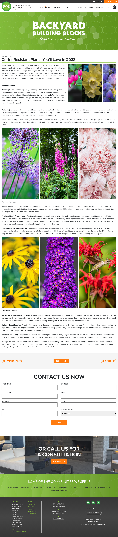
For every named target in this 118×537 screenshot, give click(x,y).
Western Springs (59, 490)
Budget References (19, 532)
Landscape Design (17, 504)
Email (63, 392)
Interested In (67, 410)
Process (80, 7)
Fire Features (16, 521)
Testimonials (32, 514)
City (3, 410)
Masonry (14, 515)
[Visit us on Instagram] (98, 1)
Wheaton (87, 487)
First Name (6, 384)
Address (5, 401)
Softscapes (15, 510)
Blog (108, 7)
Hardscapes (15, 508)
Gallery (69, 7)
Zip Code (64, 384)
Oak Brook (75, 487)
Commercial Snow (17, 527)
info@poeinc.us (58, 519)
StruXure (31, 504)
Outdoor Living (16, 506)
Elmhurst (25, 487)
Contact (99, 7)
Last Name (6, 392)
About (91, 7)
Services (57, 7)
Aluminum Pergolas (17, 517)
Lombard (62, 487)
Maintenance (15, 512)
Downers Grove (102, 487)
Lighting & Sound (17, 525)
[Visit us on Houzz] (101, 1)
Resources (32, 511)
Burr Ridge (13, 487)
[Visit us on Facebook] (94, 1)
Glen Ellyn (38, 487)
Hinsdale (51, 487)
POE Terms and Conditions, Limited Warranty (93, 520)
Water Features (16, 523)
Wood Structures (17, 519)
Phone (63, 401)
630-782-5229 (111, 1)
